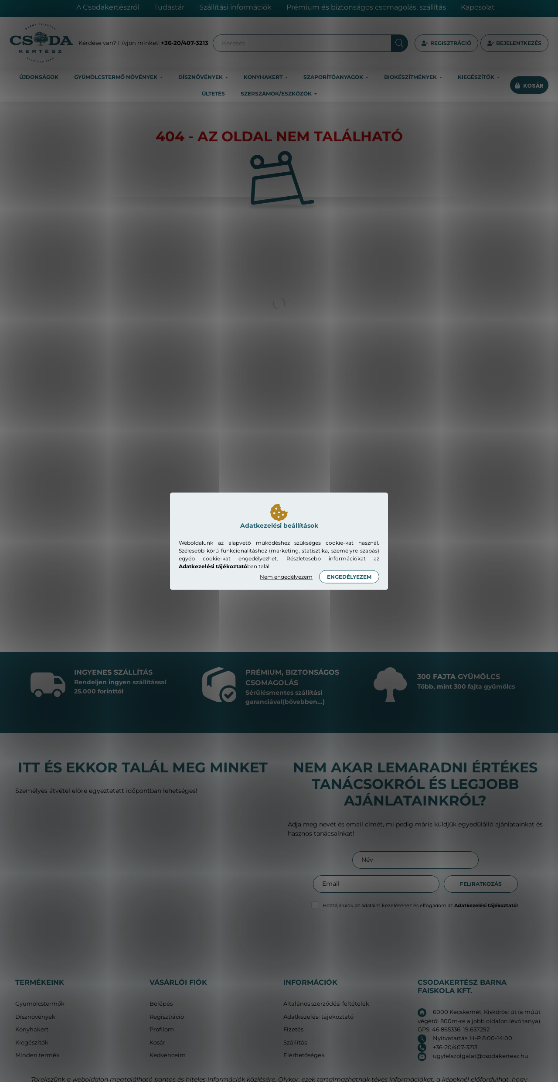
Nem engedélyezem (286, 576)
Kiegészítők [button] (477, 77)
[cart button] (529, 85)
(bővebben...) (303, 702)
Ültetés (213, 93)
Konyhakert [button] (264, 77)
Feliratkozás (481, 884)
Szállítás (295, 1042)
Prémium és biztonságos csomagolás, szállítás (366, 7)
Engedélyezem (349, 576)
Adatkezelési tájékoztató (318, 1017)
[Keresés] (310, 43)
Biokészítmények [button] (411, 77)
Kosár (157, 1042)
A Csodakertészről (107, 7)
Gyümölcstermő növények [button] (116, 77)
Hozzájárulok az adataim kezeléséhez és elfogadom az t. (421, 905)
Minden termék (37, 1055)
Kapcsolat (478, 7)
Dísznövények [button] (201, 77)
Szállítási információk (235, 7)
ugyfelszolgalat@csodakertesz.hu (480, 1055)
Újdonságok (38, 77)
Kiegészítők (31, 1042)
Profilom (162, 1029)
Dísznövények (35, 1017)
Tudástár (169, 7)
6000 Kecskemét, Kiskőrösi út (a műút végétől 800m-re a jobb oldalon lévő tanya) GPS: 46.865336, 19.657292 (479, 1020)
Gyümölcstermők (40, 1003)
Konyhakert (31, 1029)
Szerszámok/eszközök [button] (277, 93)
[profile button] (514, 43)
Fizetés (293, 1029)
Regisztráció (450, 43)
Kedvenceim (168, 1055)
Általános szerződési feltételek (326, 1003)
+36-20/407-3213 (184, 42)
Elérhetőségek (304, 1055)
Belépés (161, 1003)
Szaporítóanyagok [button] (333, 77)
